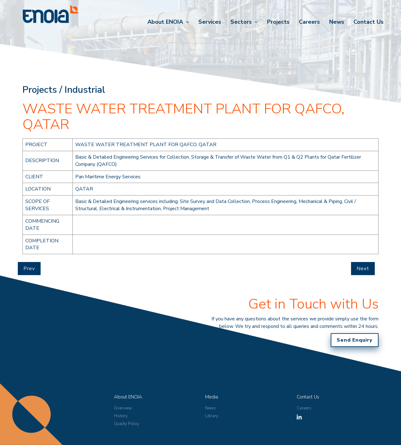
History (121, 416)
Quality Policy (126, 424)
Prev (29, 268)
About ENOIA (165, 22)
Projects (278, 22)
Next (363, 268)
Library (211, 416)
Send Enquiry (355, 340)
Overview (123, 408)
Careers (309, 22)
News (336, 22)
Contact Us (369, 22)
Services (209, 22)
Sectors (241, 22)
